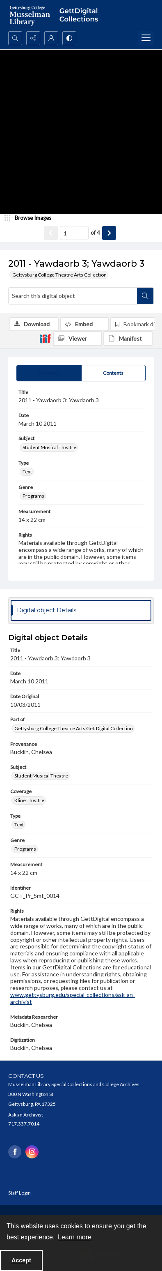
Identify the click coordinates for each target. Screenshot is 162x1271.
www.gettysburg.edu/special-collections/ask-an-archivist (72, 998)
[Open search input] (15, 38)
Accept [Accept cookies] (21, 1260)
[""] (81, 15)
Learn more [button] (74, 1237)
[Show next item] (109, 233)
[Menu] (146, 38)
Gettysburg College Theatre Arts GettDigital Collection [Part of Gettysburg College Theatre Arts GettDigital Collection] (73, 728)
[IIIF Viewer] (77, 338)
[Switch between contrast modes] (69, 38)
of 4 (95, 232)
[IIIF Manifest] (128, 338)
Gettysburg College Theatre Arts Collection (59, 275)
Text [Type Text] (27, 471)
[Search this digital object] (73, 296)
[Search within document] (145, 296)
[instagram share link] (32, 1151)
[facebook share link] (14, 1151)
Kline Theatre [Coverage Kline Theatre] (29, 800)
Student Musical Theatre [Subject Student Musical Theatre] (49, 447)
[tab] (49, 373)
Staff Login (19, 1193)
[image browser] (31, 218)
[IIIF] (45, 338)
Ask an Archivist (25, 1115)
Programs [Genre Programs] (33, 496)
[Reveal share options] (33, 38)
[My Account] (51, 38)
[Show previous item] (51, 233)
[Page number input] (74, 233)
